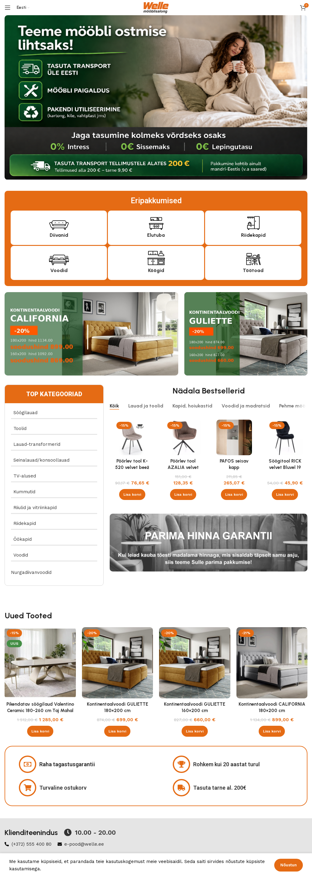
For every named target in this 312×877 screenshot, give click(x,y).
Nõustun (288, 865)
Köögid (156, 270)
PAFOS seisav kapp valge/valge (234, 467)
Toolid (20, 428)
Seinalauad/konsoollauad (41, 460)
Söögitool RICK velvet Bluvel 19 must (285, 467)
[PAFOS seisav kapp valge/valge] (234, 437)
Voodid (59, 270)
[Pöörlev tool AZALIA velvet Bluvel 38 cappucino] (183, 437)
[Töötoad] (253, 257)
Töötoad (253, 270)
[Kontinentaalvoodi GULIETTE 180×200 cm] (117, 662)
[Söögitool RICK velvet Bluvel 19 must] (285, 437)
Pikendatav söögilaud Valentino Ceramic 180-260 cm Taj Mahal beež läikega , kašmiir (40, 710)
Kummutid (24, 491)
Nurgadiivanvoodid (31, 572)
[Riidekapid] (253, 222)
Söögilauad (25, 412)
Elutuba (156, 235)
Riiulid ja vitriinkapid (35, 507)
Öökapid (22, 539)
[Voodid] (59, 257)
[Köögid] (156, 257)
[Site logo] (156, 7)
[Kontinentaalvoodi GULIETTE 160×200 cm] (194, 662)
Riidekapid (253, 235)
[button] (132, 494)
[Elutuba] (156, 222)
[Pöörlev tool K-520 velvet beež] (132, 437)
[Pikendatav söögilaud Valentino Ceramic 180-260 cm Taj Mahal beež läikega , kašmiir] (40, 662)
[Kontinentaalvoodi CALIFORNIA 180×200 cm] (272, 662)
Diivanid (59, 235)
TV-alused (24, 476)
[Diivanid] (59, 222)
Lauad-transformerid (36, 444)
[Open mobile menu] (8, 8)
